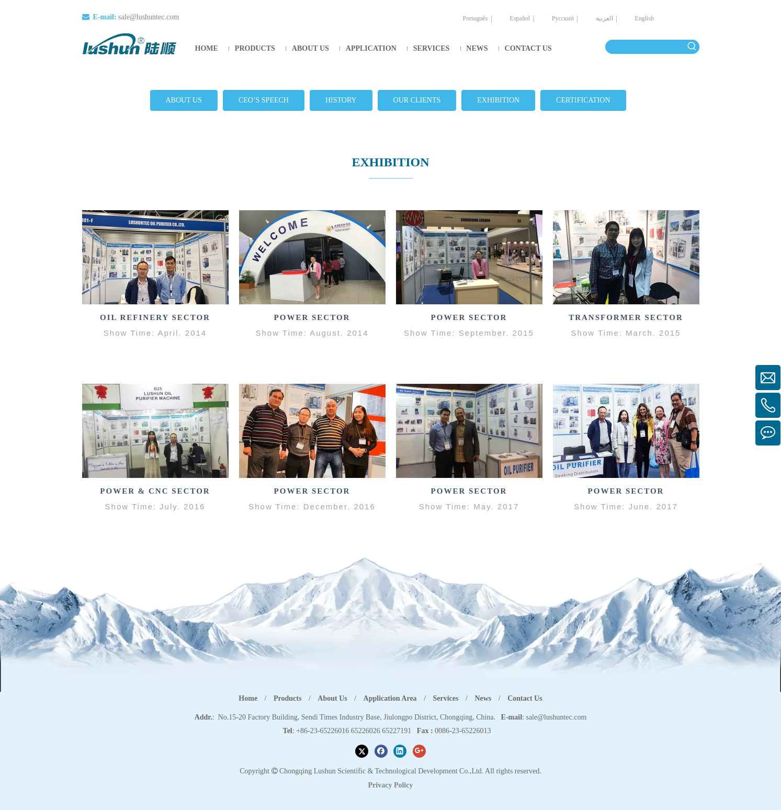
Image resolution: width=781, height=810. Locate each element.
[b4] (626, 257)
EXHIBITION (498, 100)
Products (287, 698)
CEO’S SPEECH (264, 100)
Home (248, 698)
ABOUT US (184, 100)
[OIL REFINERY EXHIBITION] (155, 257)
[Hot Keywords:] (692, 47)
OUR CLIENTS (417, 100)
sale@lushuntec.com (148, 17)
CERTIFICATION (583, 100)
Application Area (390, 698)
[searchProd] (645, 47)
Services (446, 698)
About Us (332, 698)
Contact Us (524, 698)
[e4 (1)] (626, 430)
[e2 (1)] (312, 430)
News (482, 698)
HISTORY (341, 100)
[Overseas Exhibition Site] (312, 257)
